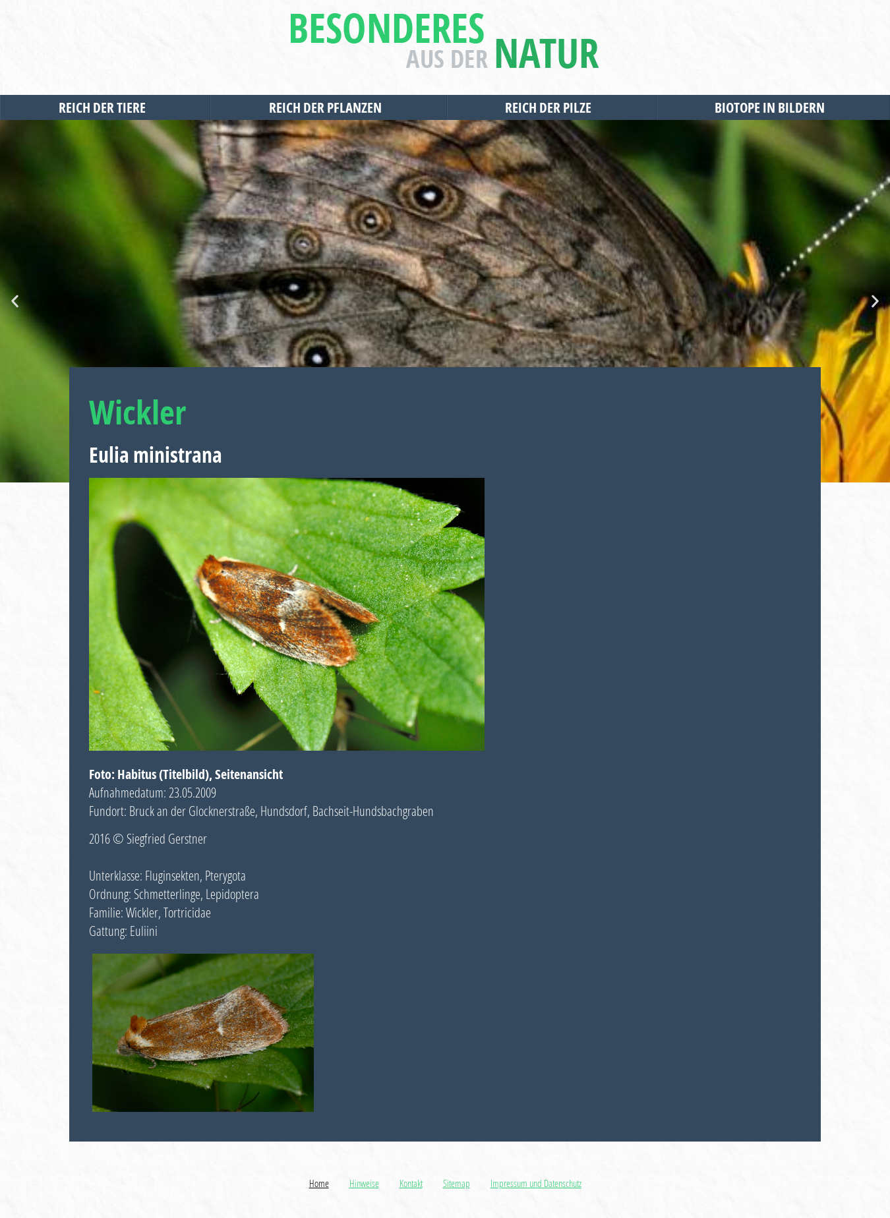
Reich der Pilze (551, 107)
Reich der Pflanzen (328, 107)
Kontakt (411, 1183)
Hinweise (364, 1183)
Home (319, 1183)
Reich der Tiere (105, 107)
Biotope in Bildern (773, 107)
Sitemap (456, 1183)
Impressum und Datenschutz (535, 1183)
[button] (15, 301)
